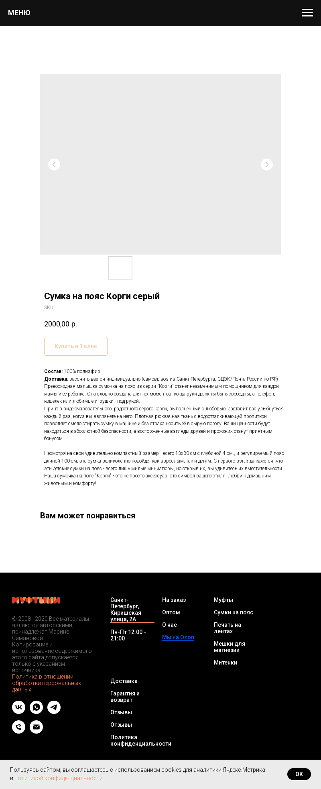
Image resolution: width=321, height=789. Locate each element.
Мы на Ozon (178, 637)
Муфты (223, 600)
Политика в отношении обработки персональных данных (46, 683)
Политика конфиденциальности (140, 740)
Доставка (124, 681)
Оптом (171, 612)
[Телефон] (18, 731)
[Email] (36, 731)
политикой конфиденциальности (58, 778)
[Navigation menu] (307, 13)
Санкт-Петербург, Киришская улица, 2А (125, 609)
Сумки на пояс (233, 612)
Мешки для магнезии (229, 646)
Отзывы (121, 712)
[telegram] (54, 711)
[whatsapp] (36, 711)
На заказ (174, 600)
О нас (169, 625)
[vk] (18, 711)
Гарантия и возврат (125, 696)
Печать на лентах (227, 628)
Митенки (225, 662)
